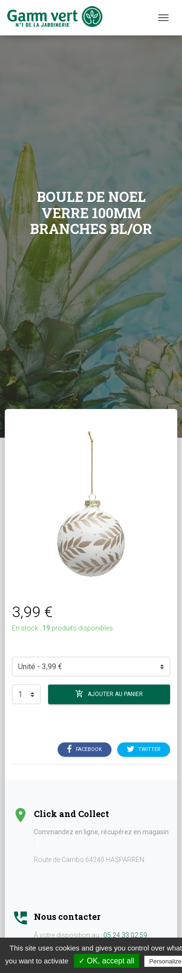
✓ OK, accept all (106, 961)
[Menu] (163, 17)
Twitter (144, 749)
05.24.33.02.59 (125, 935)
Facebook (84, 749)
